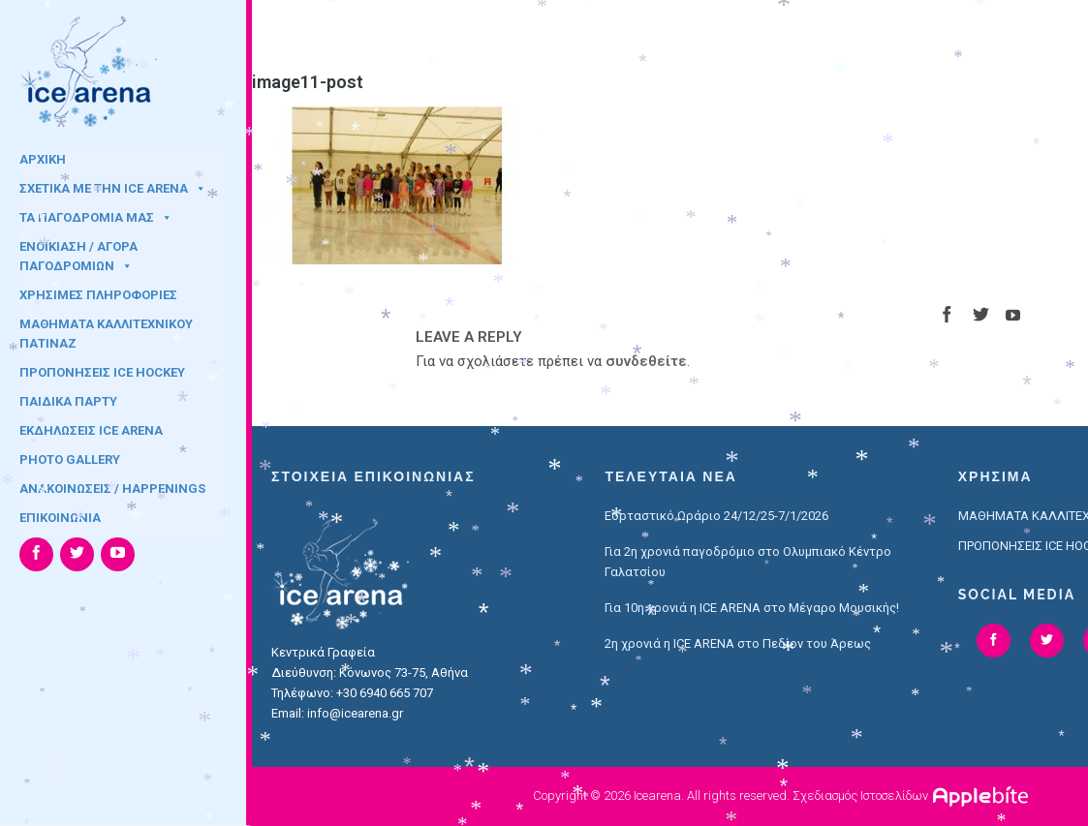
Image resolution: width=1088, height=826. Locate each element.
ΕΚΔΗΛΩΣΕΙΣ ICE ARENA (91, 430)
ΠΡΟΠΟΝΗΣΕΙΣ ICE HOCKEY (102, 372)
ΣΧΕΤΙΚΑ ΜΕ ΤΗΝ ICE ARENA (112, 188)
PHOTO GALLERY (69, 459)
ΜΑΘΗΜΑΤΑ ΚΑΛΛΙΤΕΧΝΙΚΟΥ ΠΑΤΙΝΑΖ (106, 330)
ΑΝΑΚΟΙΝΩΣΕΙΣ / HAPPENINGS (112, 488)
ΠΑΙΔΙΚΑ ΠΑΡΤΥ (68, 401)
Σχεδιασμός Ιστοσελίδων (860, 795)
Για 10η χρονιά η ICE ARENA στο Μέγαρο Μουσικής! (752, 607)
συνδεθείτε (646, 361)
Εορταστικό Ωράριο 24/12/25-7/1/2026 (716, 515)
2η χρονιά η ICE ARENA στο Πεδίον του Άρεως (738, 643)
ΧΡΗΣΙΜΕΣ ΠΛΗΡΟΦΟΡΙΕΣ (98, 295)
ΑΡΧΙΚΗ (42, 159)
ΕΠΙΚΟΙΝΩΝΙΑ (60, 517)
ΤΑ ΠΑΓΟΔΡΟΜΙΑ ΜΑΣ (95, 217)
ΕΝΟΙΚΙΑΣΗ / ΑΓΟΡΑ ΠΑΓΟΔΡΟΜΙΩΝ (78, 252)
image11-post (307, 82)
